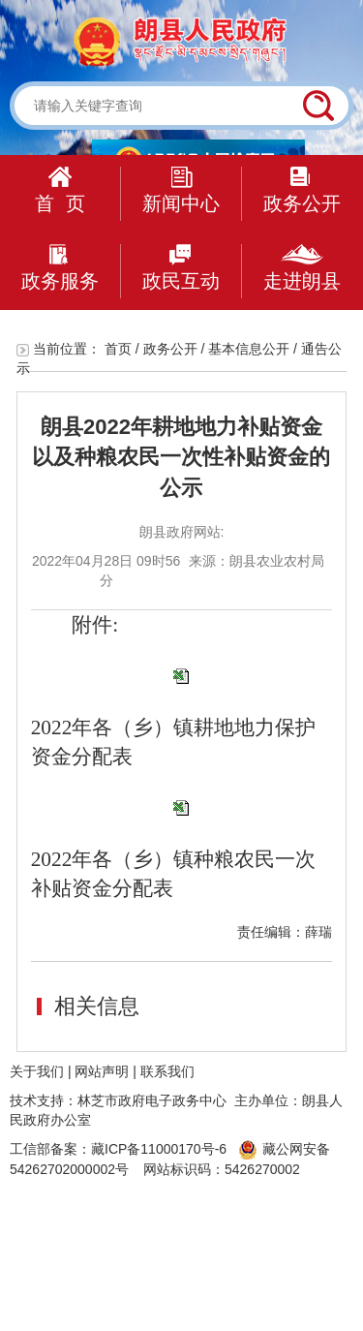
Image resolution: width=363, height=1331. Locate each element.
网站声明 (102, 1071)
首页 (118, 348)
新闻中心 (181, 190)
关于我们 (37, 1071)
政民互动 (181, 268)
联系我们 (167, 1071)
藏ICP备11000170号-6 (159, 1149)
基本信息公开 (248, 348)
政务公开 (302, 190)
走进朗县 (302, 268)
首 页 (59, 190)
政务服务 (60, 268)
